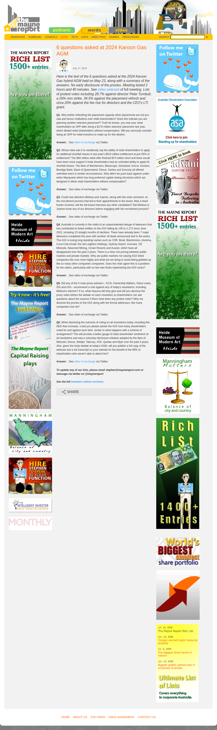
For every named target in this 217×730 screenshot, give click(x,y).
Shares (114, 37)
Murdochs (18, 37)
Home (65, 717)
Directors (99, 37)
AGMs (64, 37)
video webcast (108, 89)
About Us (80, 717)
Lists (84, 37)
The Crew (97, 717)
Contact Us (147, 717)
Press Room (130, 37)
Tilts (74, 37)
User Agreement (121, 717)
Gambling (34, 37)
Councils (51, 37)
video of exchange (84, 142)
